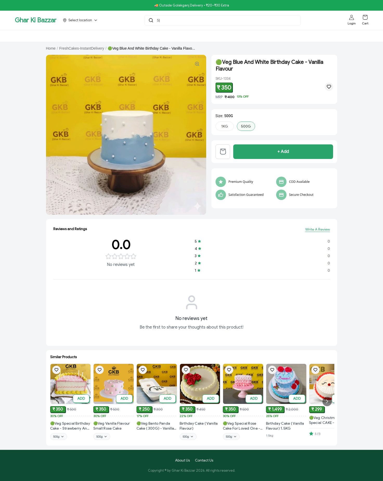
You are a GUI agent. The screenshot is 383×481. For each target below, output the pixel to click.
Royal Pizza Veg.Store (172, 36)
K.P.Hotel (306, 36)
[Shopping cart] (365, 17)
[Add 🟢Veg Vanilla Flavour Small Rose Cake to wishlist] (99, 371)
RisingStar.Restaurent (127, 36)
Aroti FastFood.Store (274, 36)
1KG (224, 126)
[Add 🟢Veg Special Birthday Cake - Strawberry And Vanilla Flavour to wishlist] (56, 370)
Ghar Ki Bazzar (35, 20)
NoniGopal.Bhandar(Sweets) (224, 36)
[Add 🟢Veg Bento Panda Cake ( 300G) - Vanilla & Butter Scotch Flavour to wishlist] (143, 375)
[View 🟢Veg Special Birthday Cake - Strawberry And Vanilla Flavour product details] (70, 427)
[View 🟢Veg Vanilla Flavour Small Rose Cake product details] (113, 428)
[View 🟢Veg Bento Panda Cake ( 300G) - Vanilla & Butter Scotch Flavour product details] (157, 431)
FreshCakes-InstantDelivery (81, 48)
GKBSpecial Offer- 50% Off (41, 36)
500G (246, 126)
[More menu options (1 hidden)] (323, 36)
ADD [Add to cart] (81, 399)
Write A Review (317, 230)
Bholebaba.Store (87, 36)
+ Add (283, 153)
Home (51, 48)
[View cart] (223, 153)
